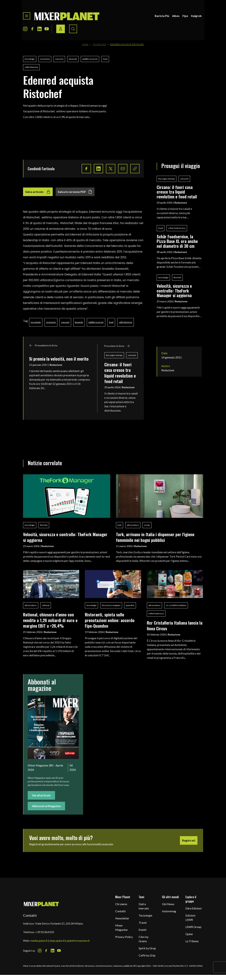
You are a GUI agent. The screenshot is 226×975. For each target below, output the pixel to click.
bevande (73, 59)
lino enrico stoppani (111, 605)
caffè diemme (31, 67)
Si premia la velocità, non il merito (59, 358)
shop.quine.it (57, 940)
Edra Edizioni (193, 908)
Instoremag (169, 911)
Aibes (176, 15)
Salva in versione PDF (75, 192)
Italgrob (196, 15)
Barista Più (162, 15)
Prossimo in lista (117, 346)
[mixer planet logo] (41, 904)
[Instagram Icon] (25, 29)
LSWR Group (193, 926)
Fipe (185, 15)
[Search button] (73, 29)
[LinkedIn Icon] (39, 29)
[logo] (67, 16)
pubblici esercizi (90, 59)
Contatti (120, 911)
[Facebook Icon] (32, 29)
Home (85, 44)
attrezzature (133, 525)
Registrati (188, 840)
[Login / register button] (60, 29)
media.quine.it (38, 940)
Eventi (142, 929)
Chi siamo (121, 904)
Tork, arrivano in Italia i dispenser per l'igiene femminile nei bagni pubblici (155, 537)
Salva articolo (38, 192)
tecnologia (30, 59)
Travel (142, 922)
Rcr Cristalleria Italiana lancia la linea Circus (174, 625)
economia (45, 59)
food (105, 59)
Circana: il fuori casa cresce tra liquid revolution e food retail (120, 372)
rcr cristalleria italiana (176, 605)
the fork (177, 277)
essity (147, 525)
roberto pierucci (156, 613)
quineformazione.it (78, 940)
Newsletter (122, 918)
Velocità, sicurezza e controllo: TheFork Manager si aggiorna (174, 290)
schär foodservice (176, 228)
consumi (59, 59)
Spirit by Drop (147, 948)
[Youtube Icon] (46, 29)
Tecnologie (99, 44)
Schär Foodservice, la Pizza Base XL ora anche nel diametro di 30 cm (177, 241)
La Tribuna (191, 941)
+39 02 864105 (44, 932)
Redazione (56, 364)
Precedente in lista (43, 345)
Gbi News (168, 904)
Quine (189, 934)
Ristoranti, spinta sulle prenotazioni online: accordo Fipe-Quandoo (110, 620)
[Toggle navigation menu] (26, 15)
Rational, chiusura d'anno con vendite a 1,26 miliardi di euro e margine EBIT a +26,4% (50, 620)
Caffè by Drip (147, 955)
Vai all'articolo (41, 795)
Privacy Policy (124, 936)
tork (119, 525)
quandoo (130, 605)
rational (45, 605)
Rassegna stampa (114, 355)
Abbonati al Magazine (46, 806)
